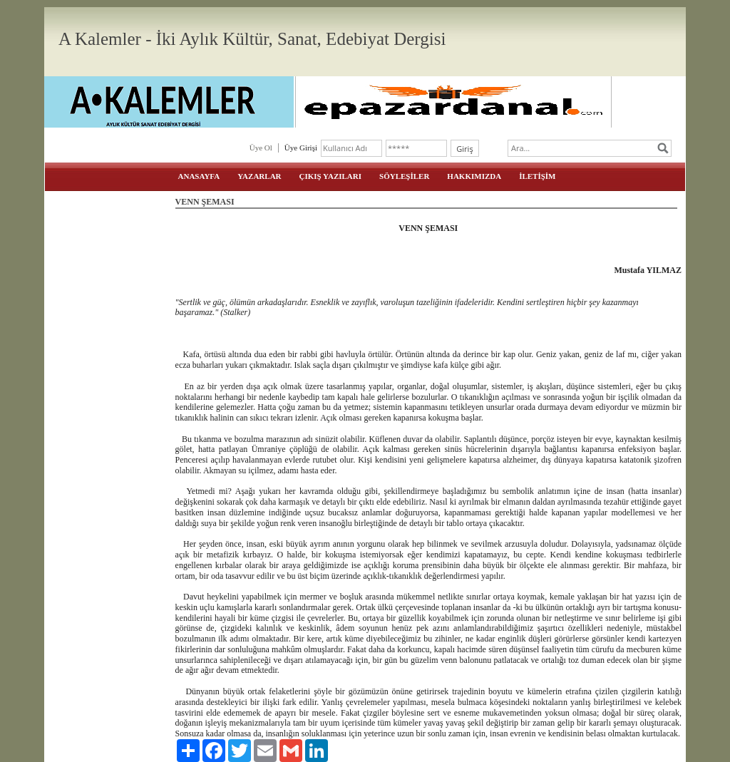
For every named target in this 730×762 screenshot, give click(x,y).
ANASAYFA (199, 176)
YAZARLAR (259, 176)
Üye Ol (261, 147)
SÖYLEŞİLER (404, 176)
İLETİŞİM (537, 176)
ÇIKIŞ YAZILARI (330, 176)
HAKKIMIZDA (474, 176)
